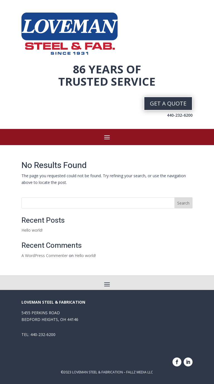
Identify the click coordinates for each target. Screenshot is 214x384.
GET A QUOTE (168, 103)
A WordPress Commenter (44, 255)
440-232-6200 (180, 115)
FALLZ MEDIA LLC (139, 372)
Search (183, 203)
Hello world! (32, 230)
